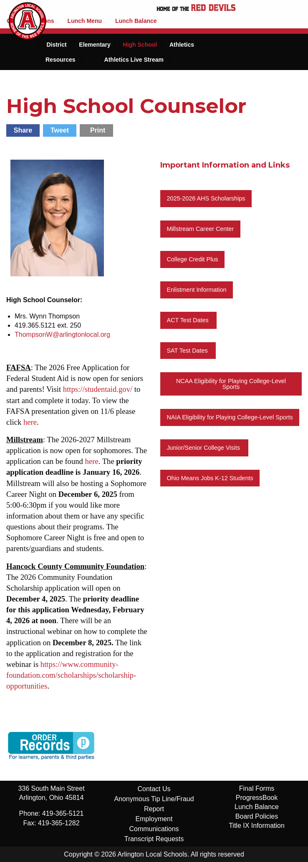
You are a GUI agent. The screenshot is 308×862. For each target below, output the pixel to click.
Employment (154, 818)
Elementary (94, 44)
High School (140, 44)
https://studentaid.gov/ (97, 389)
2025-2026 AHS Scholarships (206, 198)
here (30, 422)
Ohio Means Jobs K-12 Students (210, 478)
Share (23, 130)
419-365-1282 (59, 823)
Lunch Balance (136, 21)
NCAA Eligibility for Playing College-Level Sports (231, 384)
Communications (154, 828)
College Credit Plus (192, 259)
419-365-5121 (63, 813)
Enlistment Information (196, 289)
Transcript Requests (154, 838)
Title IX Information (257, 825)
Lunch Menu (85, 21)
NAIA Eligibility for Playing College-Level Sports (230, 417)
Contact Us (153, 788)
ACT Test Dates (188, 320)
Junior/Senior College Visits (204, 447)
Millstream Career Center (200, 229)
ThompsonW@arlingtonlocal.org (62, 334)
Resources (60, 59)
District (56, 44)
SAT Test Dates (188, 350)
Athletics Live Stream (134, 59)
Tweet (59, 130)
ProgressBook (257, 797)
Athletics (181, 44)
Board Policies (256, 816)
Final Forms (256, 788)
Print (97, 130)
